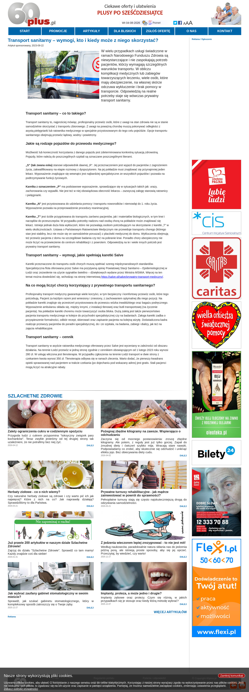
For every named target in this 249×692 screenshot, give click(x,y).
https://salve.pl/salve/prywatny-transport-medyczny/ (132, 276)
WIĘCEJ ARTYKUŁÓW (170, 612)
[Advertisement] (216, 99)
